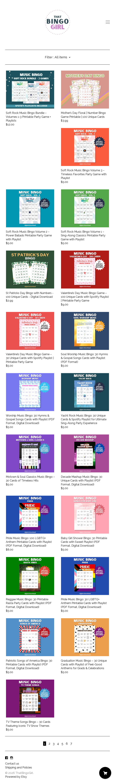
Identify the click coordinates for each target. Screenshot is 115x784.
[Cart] (105, 773)
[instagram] (11, 758)
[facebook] (6, 758)
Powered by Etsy (16, 776)
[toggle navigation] (108, 22)
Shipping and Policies (18, 767)
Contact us (12, 763)
